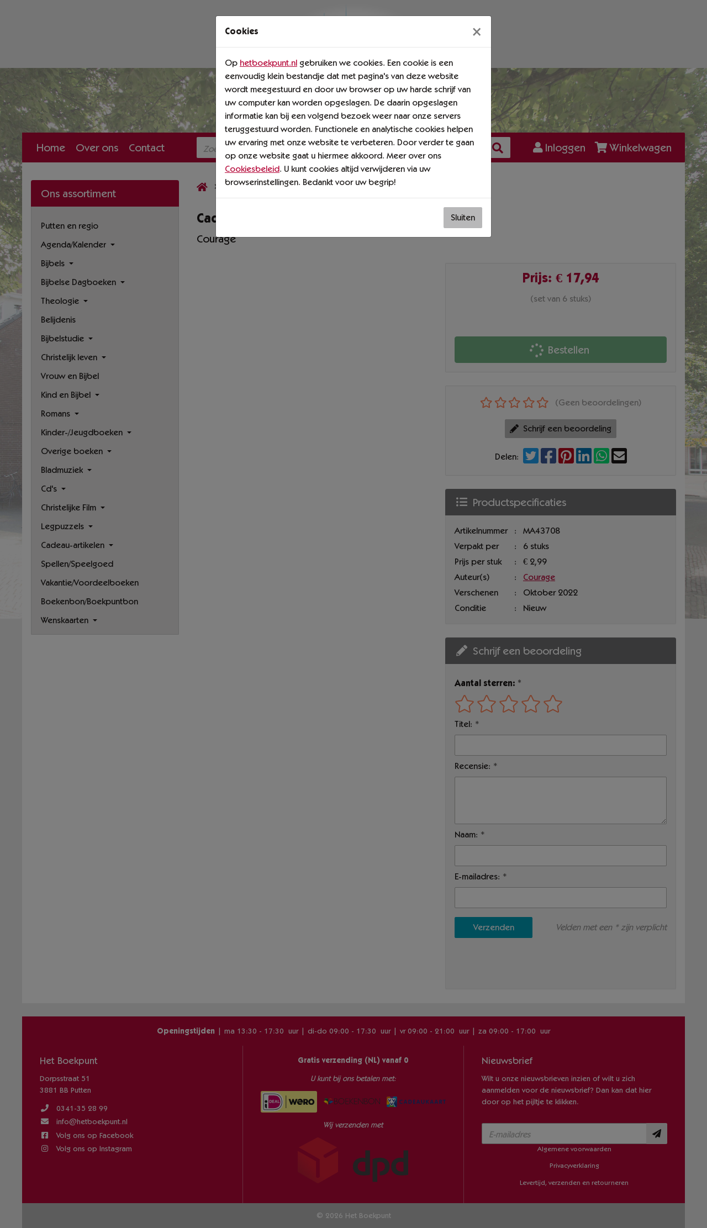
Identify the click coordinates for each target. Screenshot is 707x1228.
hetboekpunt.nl (268, 62)
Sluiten (463, 217)
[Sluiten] (476, 31)
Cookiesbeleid (252, 169)
